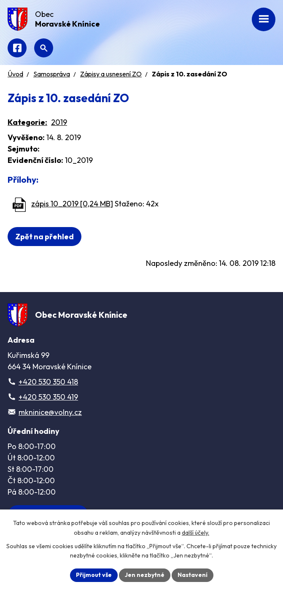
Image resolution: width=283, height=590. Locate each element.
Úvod (15, 74)
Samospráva (51, 74)
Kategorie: (27, 122)
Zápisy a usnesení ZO (111, 74)
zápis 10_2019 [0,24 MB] (72, 203)
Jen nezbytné (144, 575)
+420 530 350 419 (48, 397)
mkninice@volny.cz (50, 412)
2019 (59, 122)
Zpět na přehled (44, 236)
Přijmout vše (94, 575)
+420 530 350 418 (48, 382)
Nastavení (193, 575)
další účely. (195, 532)
